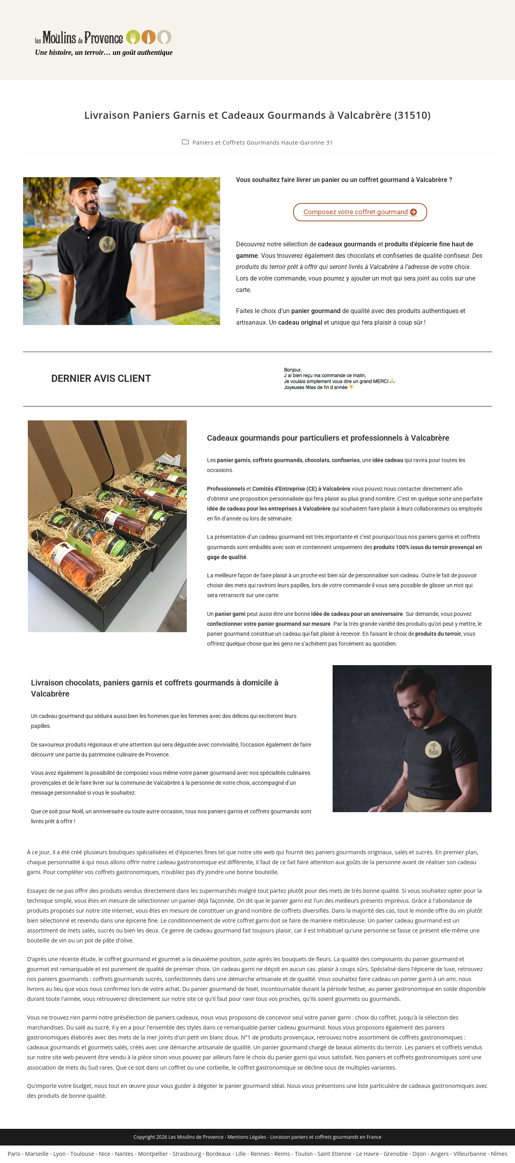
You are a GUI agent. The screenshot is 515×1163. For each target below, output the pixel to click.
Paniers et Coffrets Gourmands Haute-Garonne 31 (262, 142)
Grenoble (395, 1155)
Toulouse (82, 1155)
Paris (14, 1155)
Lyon (59, 1155)
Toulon (304, 1155)
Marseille (36, 1155)
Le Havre (367, 1155)
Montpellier (153, 1155)
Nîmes (499, 1155)
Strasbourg (186, 1155)
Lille (241, 1155)
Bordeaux (218, 1155)
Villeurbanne (469, 1155)
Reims (282, 1155)
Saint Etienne (334, 1155)
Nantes (124, 1155)
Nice (104, 1155)
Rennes (259, 1155)
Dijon (419, 1155)
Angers (440, 1155)
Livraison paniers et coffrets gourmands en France (325, 1138)
